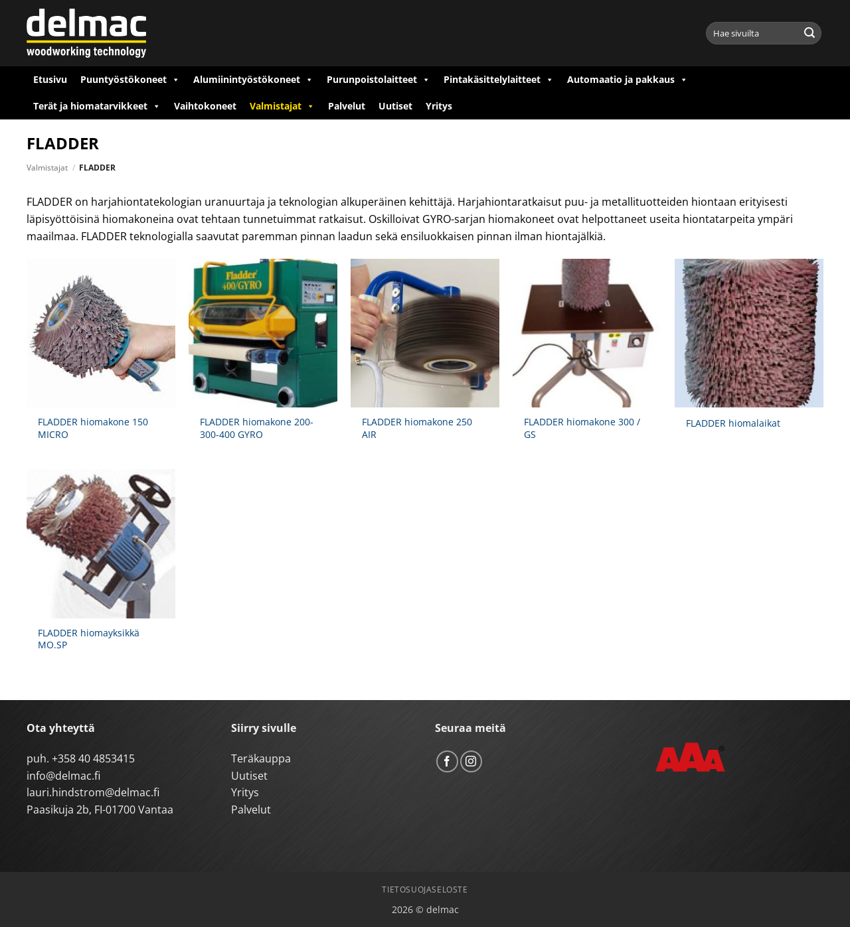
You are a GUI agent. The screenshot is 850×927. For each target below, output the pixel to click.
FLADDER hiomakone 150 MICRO (93, 428)
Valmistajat (282, 106)
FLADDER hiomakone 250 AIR (417, 428)
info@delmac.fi (63, 775)
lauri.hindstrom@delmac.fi (93, 792)
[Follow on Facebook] (447, 761)
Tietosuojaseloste (425, 889)
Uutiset (395, 106)
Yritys (439, 106)
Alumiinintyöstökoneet (253, 79)
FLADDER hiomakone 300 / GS (582, 428)
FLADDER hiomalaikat (733, 423)
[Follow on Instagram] (471, 761)
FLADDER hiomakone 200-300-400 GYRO (256, 428)
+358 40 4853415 (93, 758)
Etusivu (50, 79)
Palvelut (346, 106)
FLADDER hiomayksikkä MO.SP (88, 639)
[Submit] (809, 33)
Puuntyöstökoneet (130, 79)
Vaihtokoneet (205, 106)
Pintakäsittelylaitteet (499, 79)
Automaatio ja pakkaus (627, 79)
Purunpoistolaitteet (378, 79)
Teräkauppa (261, 758)
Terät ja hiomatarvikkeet (97, 106)
